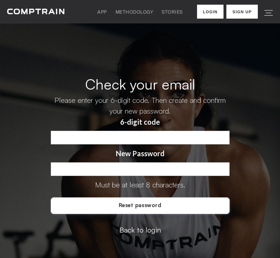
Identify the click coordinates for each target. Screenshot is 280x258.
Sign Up (242, 12)
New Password (140, 153)
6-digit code (140, 122)
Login (210, 12)
